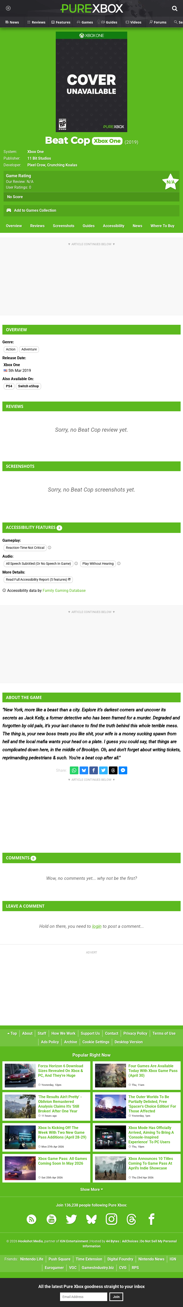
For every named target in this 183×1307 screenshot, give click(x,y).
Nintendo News (151, 1259)
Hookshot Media (30, 1241)
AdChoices (129, 1241)
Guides (89, 226)
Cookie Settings (95, 1042)
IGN (173, 1259)
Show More (91, 1189)
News (137, 226)
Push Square (60, 1259)
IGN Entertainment (74, 1241)
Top (12, 1033)
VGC (72, 1267)
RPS (135, 1267)
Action (10, 349)
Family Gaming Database (64, 590)
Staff (42, 1033)
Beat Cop (83, 140)
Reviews (37, 226)
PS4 (9, 386)
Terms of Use (164, 1033)
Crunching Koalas (62, 165)
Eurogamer (54, 1267)
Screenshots (63, 226)
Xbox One (35, 151)
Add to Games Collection (31, 210)
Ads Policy (50, 1042)
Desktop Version (129, 1042)
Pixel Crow (36, 165)
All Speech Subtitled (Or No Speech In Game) (38, 564)
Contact (111, 1033)
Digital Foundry (120, 1259)
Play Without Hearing (98, 564)
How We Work (63, 1033)
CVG (123, 1267)
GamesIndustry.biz (98, 1267)
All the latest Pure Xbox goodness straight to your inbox (91, 1286)
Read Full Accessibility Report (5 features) (38, 580)
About (27, 1033)
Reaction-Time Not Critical (25, 548)
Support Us (90, 1033)
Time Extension (89, 1259)
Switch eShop (28, 386)
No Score (15, 197)
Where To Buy (162, 226)
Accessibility (113, 226)
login (97, 926)
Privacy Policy (135, 1033)
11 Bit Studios (39, 158)
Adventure (29, 349)
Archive (70, 1042)
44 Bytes (112, 1241)
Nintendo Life (31, 1259)
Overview (14, 226)
